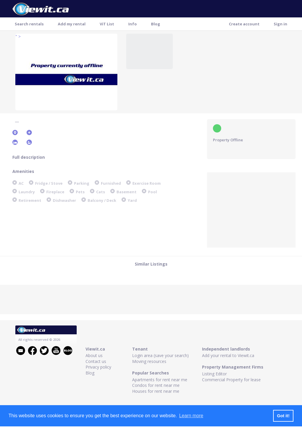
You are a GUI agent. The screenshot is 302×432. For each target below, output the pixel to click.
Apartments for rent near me (159, 379)
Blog (155, 24)
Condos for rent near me (156, 385)
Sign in (280, 24)
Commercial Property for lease (231, 379)
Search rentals (29, 24)
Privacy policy (98, 367)
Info (132, 24)
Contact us (96, 361)
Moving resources (149, 361)
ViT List (107, 24)
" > (18, 36)
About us (94, 355)
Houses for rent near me (155, 391)
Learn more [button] (191, 415)
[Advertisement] (251, 209)
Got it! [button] (283, 415)
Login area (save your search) (160, 355)
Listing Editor (214, 374)
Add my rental (72, 24)
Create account (244, 24)
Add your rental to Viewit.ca (228, 355)
